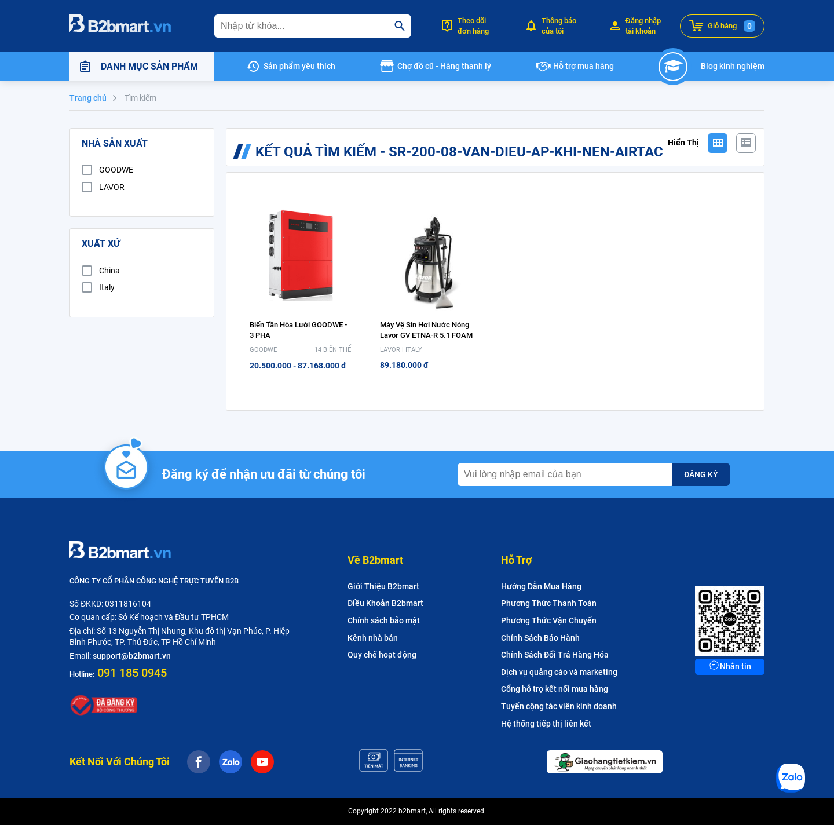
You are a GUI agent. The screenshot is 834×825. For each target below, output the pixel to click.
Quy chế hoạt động (382, 654)
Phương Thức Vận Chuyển (549, 620)
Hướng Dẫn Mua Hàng (541, 586)
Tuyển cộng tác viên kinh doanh (559, 706)
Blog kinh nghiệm (733, 66)
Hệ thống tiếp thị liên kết (546, 723)
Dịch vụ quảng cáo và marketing (559, 672)
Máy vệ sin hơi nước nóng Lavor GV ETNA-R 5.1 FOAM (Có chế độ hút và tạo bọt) (426, 335)
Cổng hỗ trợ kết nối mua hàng (554, 688)
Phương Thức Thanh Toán (549, 603)
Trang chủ (88, 98)
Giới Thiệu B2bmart (383, 586)
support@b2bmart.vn (132, 655)
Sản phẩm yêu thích (299, 66)
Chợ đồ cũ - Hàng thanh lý (444, 66)
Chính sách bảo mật (384, 620)
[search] (399, 26)
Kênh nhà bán (373, 638)
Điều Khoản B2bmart (385, 603)
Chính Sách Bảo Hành (540, 638)
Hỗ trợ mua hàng (583, 66)
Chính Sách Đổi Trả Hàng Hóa (555, 654)
